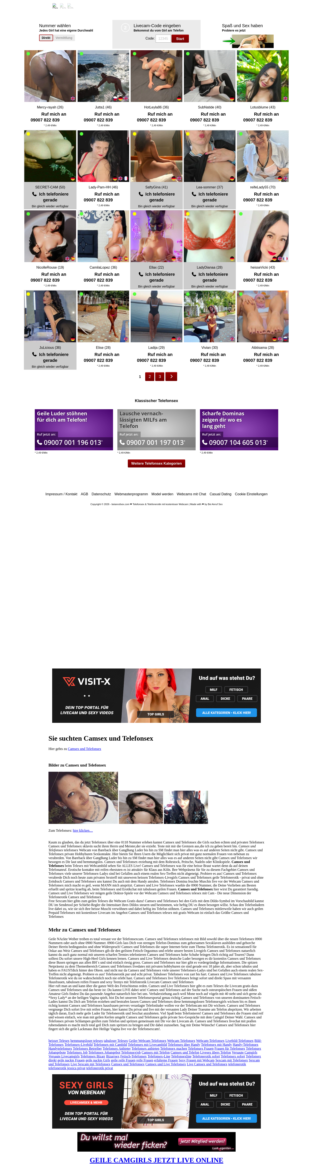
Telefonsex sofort (233, 1056)
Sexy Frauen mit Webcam (197, 1060)
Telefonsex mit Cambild (110, 1044)
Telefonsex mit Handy (216, 1044)
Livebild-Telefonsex (239, 1041)
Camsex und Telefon (185, 1052)
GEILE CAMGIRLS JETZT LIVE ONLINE (156, 1160)
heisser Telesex (59, 1041)
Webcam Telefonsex (181, 1041)
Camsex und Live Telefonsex (165, 1064)
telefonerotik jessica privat (66, 1068)
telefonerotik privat (99, 1068)
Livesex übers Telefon (215, 1052)
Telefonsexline (181, 1056)
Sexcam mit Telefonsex (231, 1060)
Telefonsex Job (77, 1052)
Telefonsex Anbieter (117, 1048)
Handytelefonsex (60, 1048)
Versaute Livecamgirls (64, 1056)
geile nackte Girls (98, 1060)
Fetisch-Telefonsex (133, 1056)
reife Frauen (144, 1060)
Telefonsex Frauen (200, 1048)
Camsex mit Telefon (156, 1052)
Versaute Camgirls (244, 1052)
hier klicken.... (83, 830)
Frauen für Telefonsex (230, 1048)
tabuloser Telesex (116, 1041)
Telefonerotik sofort (206, 1056)
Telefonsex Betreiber (87, 1048)
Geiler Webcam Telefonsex (147, 1041)
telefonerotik (237, 1064)
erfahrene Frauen (166, 1060)
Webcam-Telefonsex (210, 1041)
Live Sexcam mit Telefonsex (90, 1064)
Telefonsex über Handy (184, 1044)
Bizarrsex (112, 1056)
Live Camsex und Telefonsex (207, 1064)
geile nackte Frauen (71, 1060)
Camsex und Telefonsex (84, 749)
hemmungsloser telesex (86, 1041)
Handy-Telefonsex (245, 1044)
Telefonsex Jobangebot (104, 1052)
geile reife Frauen (123, 1060)
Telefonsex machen (173, 1048)
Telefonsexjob (131, 1052)
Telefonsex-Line (159, 1056)
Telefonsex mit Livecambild (147, 1044)
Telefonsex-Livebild (79, 1044)
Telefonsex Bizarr (92, 1056)
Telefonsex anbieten (145, 1048)
